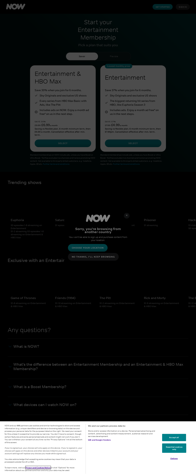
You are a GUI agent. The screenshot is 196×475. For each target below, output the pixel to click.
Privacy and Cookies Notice (38, 467)
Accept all (174, 437)
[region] (98, 448)
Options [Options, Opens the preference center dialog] (174, 458)
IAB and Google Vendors (99, 440)
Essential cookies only (174, 448)
